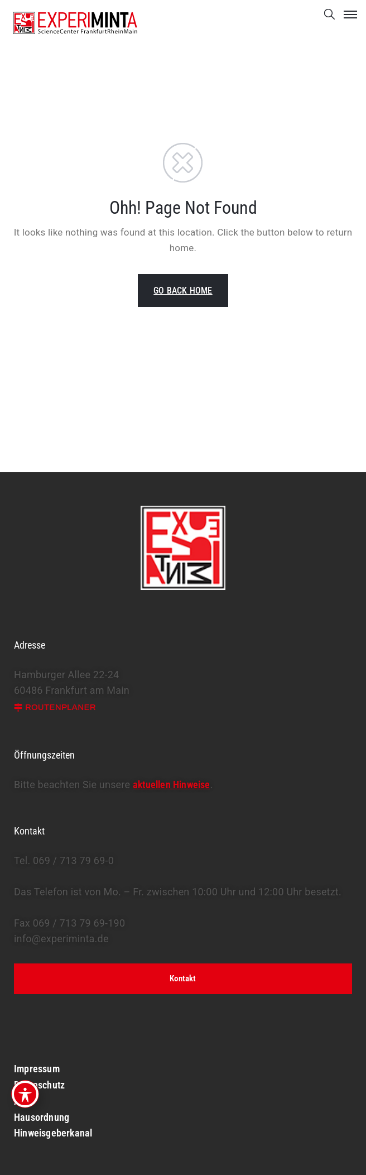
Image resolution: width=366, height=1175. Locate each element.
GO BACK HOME (182, 290)
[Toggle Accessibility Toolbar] (25, 1094)
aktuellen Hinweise (171, 784)
